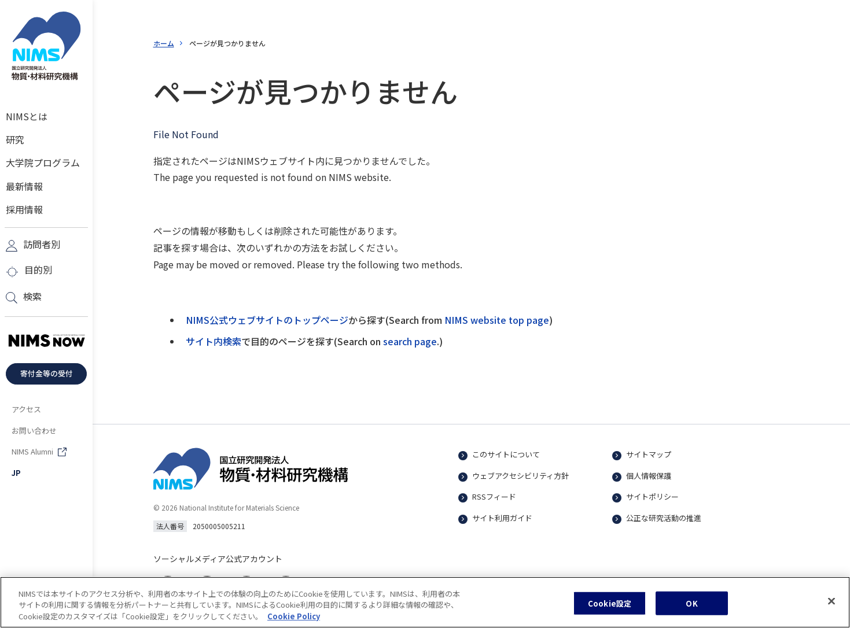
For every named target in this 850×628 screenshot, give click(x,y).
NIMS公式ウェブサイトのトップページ (267, 320)
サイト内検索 (213, 341)
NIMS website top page (496, 320)
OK (691, 610)
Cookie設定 (609, 610)
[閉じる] (831, 608)
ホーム (163, 43)
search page (410, 341)
